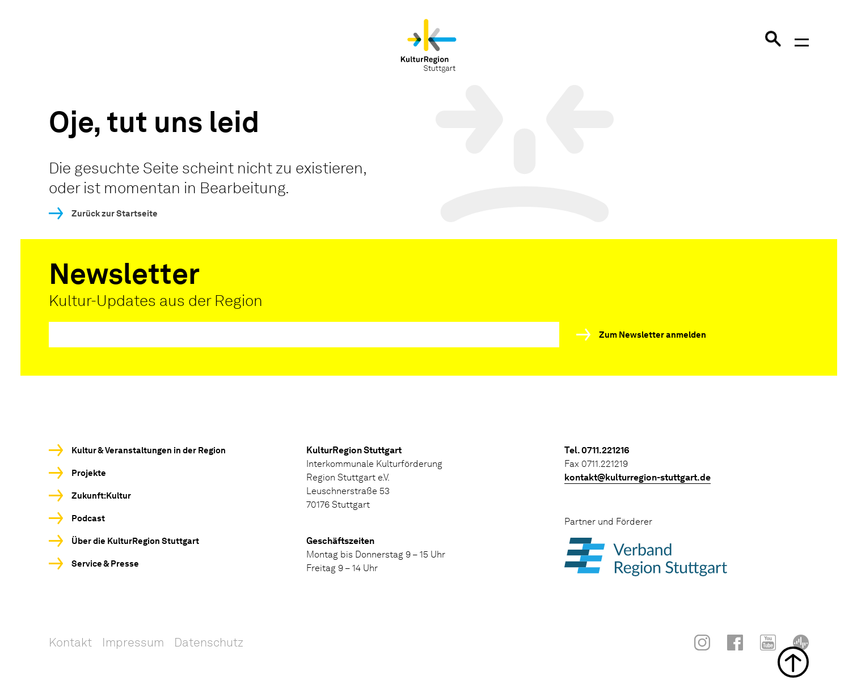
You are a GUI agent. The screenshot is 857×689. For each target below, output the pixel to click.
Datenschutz (208, 642)
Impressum (133, 642)
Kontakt (70, 642)
